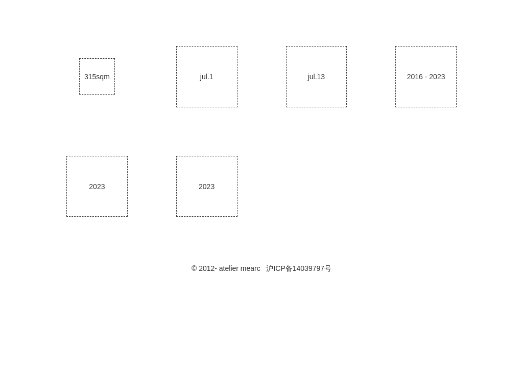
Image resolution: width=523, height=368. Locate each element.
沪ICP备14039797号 (298, 268)
